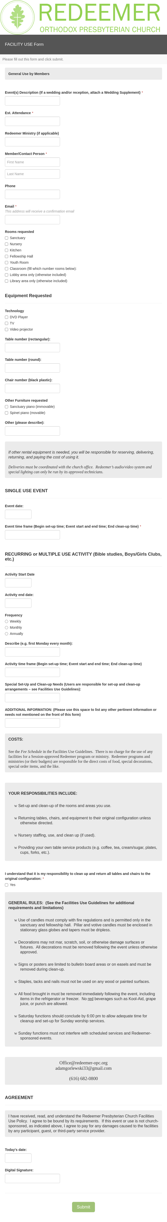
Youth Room (17, 262)
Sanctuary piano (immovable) (30, 407)
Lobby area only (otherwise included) (35, 275)
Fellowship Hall (19, 256)
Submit (83, 1207)
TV (9, 323)
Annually (14, 634)
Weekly (13, 621)
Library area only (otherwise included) (36, 281)
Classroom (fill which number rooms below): (41, 269)
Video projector (19, 329)
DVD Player (16, 317)
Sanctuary (15, 238)
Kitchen (13, 250)
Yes (10, 885)
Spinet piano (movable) (25, 413)
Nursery (13, 244)
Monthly (13, 627)
